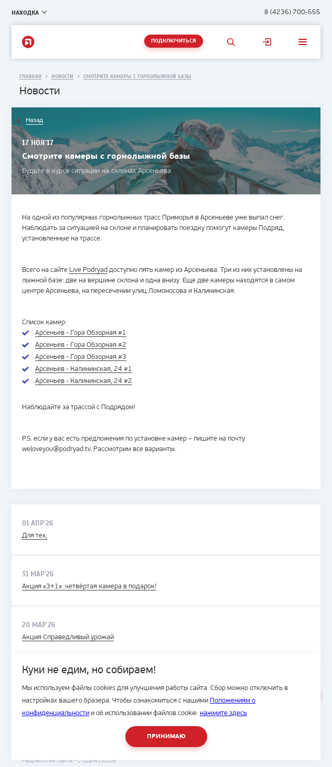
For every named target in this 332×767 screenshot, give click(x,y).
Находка (25, 12)
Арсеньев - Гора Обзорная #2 (80, 345)
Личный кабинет (267, 42)
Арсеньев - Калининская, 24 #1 (83, 369)
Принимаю (166, 736)
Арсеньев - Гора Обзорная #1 (80, 333)
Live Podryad (88, 270)
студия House (97, 761)
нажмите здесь (223, 713)
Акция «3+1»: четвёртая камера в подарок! (89, 586)
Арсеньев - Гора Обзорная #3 (80, 357)
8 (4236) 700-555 (292, 12)
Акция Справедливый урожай (68, 637)
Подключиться (173, 41)
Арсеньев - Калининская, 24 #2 (83, 381)
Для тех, (34, 535)
